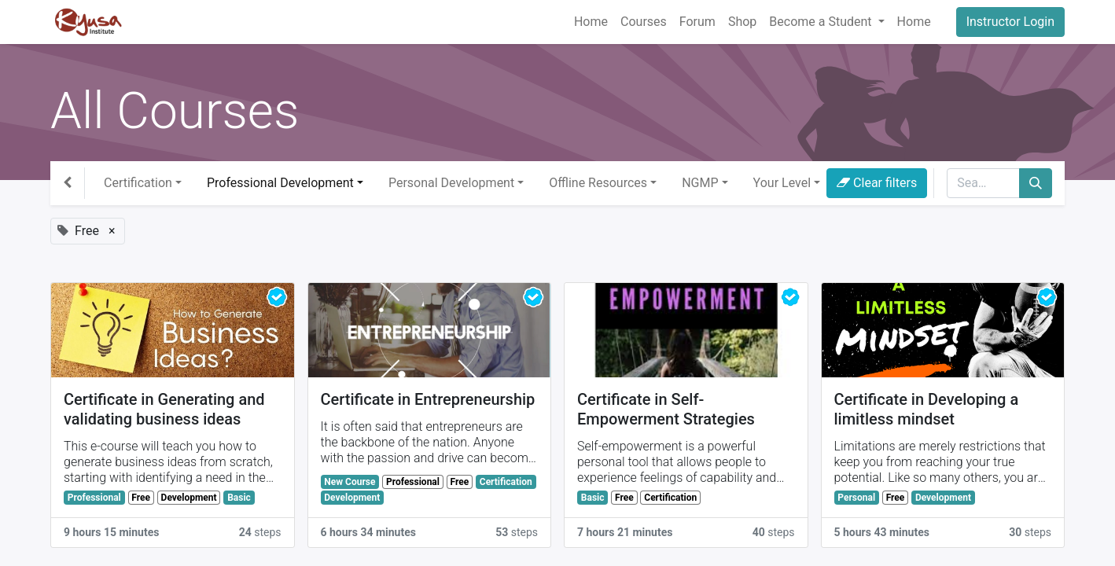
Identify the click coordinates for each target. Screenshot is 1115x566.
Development (189, 497)
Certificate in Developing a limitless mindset (926, 409)
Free (140, 497)
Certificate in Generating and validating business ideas (164, 409)
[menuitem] (591, 22)
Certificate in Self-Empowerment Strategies (666, 409)
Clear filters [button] (877, 182)
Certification (506, 481)
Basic (239, 497)
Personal (856, 497)
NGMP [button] (700, 182)
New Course (349, 481)
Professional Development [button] (280, 182)
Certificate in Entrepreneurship (428, 399)
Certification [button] (138, 182)
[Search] (1035, 183)
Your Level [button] (782, 182)
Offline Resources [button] (598, 182)
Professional (94, 497)
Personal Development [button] (451, 182)
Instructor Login (1010, 21)
